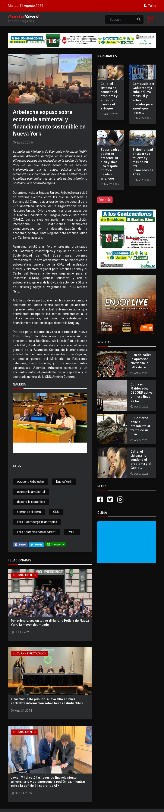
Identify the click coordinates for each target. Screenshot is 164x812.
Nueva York (64, 481)
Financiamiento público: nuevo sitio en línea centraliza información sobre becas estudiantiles (47, 701)
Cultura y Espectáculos (29, 653)
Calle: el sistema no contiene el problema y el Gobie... (140, 459)
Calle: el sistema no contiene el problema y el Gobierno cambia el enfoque (109, 96)
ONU (56, 512)
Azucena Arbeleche (30, 481)
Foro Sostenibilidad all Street (36, 532)
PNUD (72, 532)
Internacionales (24, 575)
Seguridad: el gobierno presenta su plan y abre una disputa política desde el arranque (111, 164)
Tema (152, 6)
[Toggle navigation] (151, 19)
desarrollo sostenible (31, 501)
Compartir (55, 544)
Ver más (105, 199)
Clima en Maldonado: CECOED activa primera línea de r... (141, 392)
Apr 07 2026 (141, 373)
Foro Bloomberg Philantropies (37, 522)
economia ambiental (31, 491)
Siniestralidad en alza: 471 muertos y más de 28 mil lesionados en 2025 (143, 162)
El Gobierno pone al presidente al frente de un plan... (140, 426)
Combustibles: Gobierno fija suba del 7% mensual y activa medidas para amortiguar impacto (143, 98)
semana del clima (29, 512)
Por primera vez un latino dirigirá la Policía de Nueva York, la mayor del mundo (50, 623)
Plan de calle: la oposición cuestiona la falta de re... (140, 361)
